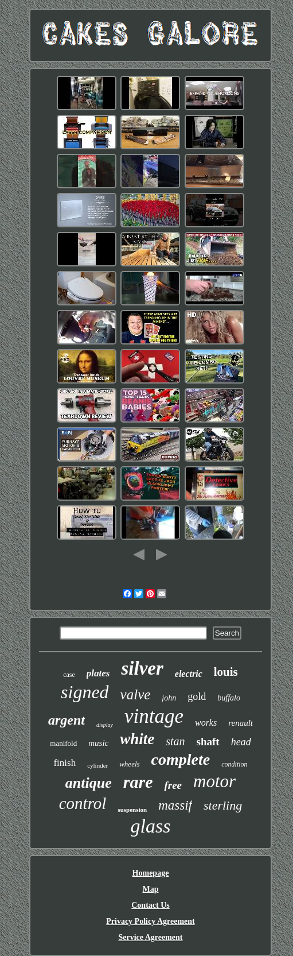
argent (66, 720)
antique (88, 783)
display (104, 725)
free (173, 785)
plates (98, 673)
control (83, 803)
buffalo (228, 698)
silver (142, 668)
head (241, 742)
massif (175, 805)
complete (180, 759)
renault (240, 722)
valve (135, 694)
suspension (132, 809)
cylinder (97, 765)
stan (175, 741)
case (69, 675)
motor (214, 781)
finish (64, 762)
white (137, 739)
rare (138, 781)
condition (234, 764)
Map (150, 889)
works (206, 722)
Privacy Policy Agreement (150, 921)
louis (226, 672)
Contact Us (150, 905)
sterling (223, 805)
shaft (208, 742)
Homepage (150, 873)
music (98, 743)
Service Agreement (150, 937)
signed (85, 692)
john (169, 698)
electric (188, 674)
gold (196, 696)
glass (151, 826)
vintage (153, 716)
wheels (129, 764)
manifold (63, 743)
